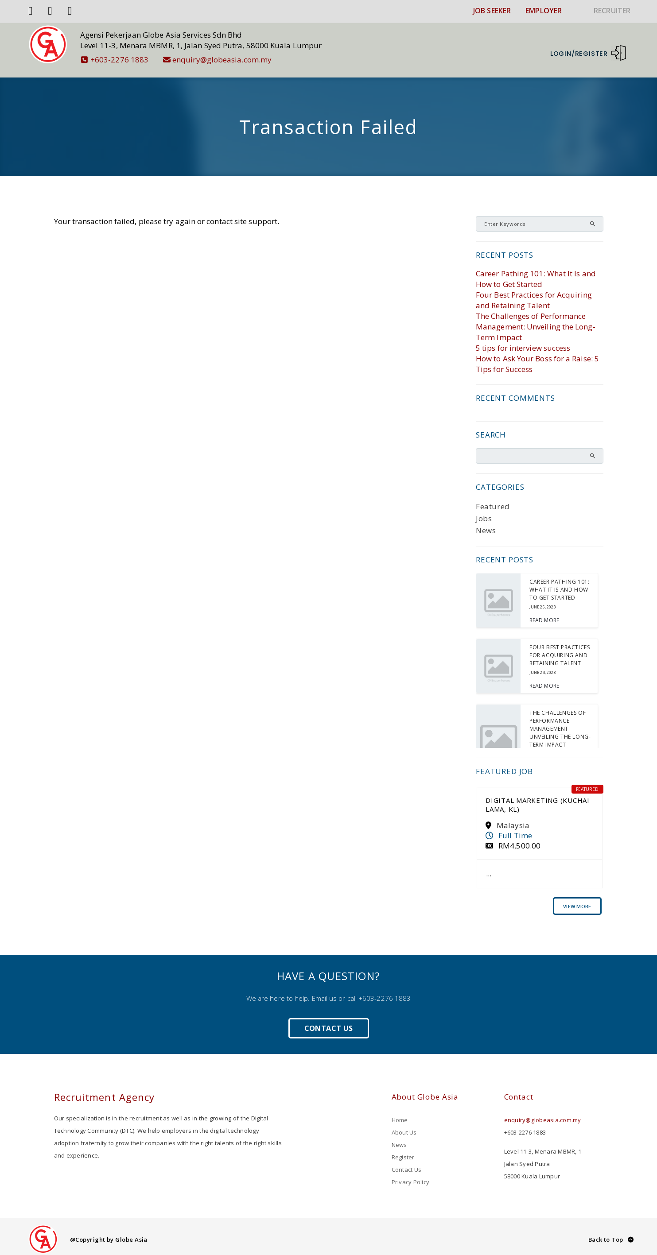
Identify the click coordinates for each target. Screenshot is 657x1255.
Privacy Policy (411, 1176)
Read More (544, 614)
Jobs (484, 512)
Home (400, 1114)
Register (403, 1151)
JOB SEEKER (492, 10)
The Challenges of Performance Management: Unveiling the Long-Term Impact (535, 321)
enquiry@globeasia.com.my (223, 59)
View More (577, 900)
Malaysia (513, 819)
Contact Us (328, 1022)
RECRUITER (612, 10)
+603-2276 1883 (120, 59)
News (486, 524)
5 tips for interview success (523, 342)
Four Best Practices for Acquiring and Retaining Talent (534, 294)
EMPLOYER (543, 10)
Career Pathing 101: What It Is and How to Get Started (536, 273)
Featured (493, 501)
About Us (404, 1127)
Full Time (515, 830)
